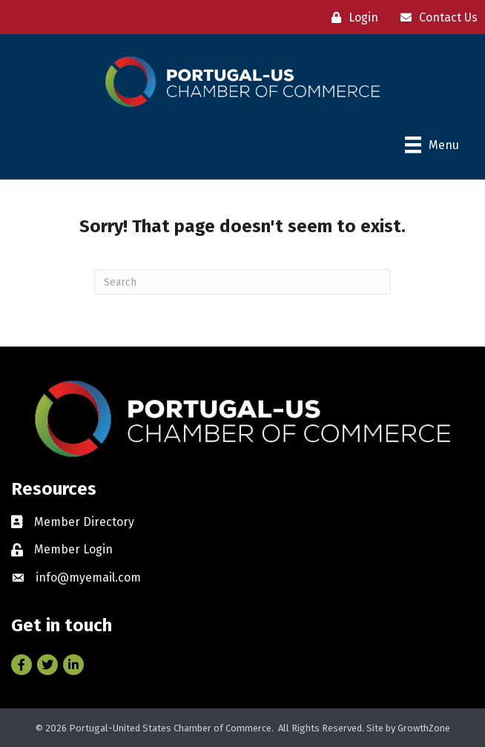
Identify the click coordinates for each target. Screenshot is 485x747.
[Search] (242, 281)
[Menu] (432, 144)
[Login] (351, 17)
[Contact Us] (435, 17)
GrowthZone (423, 728)
